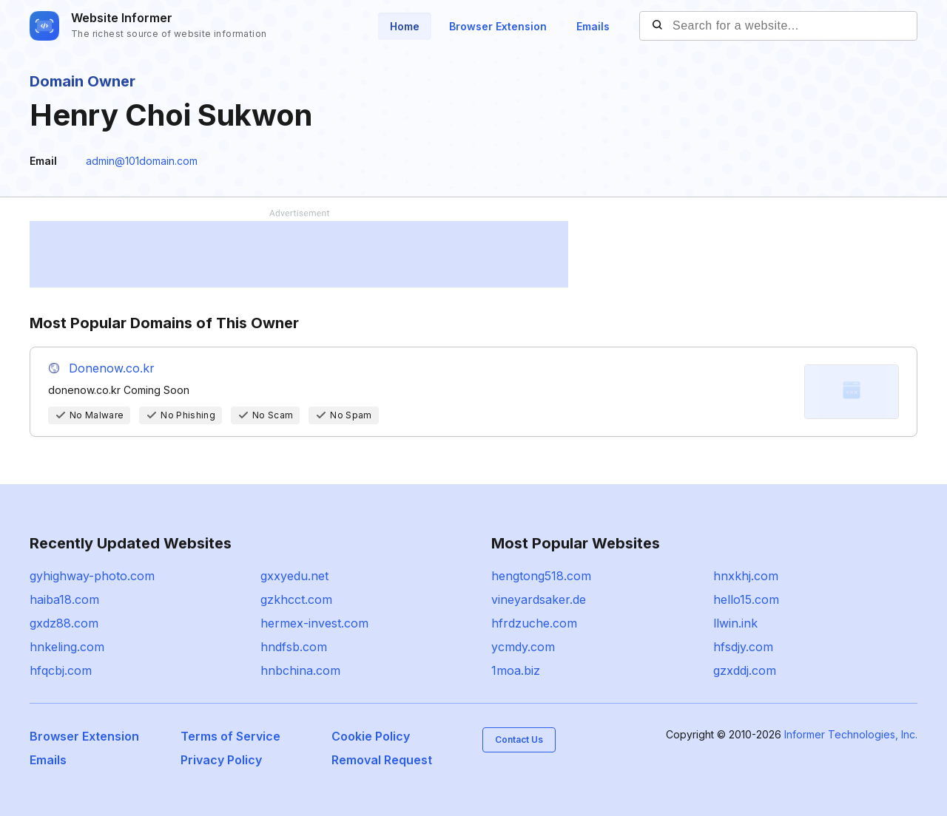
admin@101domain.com (142, 160)
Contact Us (519, 739)
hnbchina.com (300, 670)
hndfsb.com (293, 646)
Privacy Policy (221, 759)
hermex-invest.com (314, 623)
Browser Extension (498, 26)
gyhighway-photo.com (92, 575)
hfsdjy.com (743, 646)
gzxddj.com (744, 670)
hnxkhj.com (745, 575)
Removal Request (381, 759)
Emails (593, 26)
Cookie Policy (370, 736)
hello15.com (746, 599)
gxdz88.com (64, 623)
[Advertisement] (299, 254)
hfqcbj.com (61, 670)
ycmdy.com (523, 646)
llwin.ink (735, 623)
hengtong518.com (541, 575)
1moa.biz (515, 670)
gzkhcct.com (296, 599)
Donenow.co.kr (112, 368)
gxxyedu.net (294, 575)
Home (404, 26)
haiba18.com (64, 599)
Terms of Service (230, 736)
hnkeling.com (67, 646)
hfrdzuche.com (534, 623)
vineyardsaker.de (538, 599)
